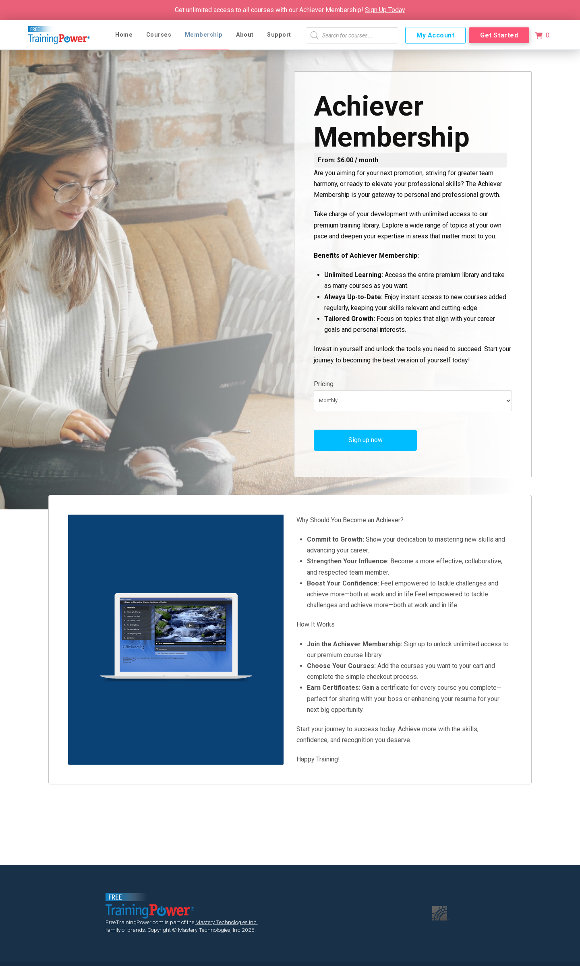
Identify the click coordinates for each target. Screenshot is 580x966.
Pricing (324, 384)
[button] (542, 35)
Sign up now (365, 440)
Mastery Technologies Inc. (226, 922)
